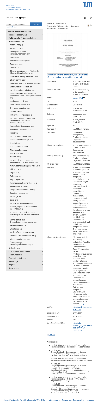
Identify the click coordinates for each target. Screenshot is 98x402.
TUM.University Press (17, 258)
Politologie (15, 176)
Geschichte (16, 111)
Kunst (14, 133)
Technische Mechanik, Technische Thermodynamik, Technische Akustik (24, 214)
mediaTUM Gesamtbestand (19, 32)
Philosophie (16, 169)
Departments (64, 369)
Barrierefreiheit (78, 400)
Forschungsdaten (15, 255)
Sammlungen (14, 261)
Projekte (12, 265)
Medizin (15, 157)
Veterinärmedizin (18, 225)
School (14, 248)
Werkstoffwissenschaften (22, 232)
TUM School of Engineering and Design (69, 380)
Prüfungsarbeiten (66, 355)
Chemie (15, 68)
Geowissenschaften (20, 108)
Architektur (16, 48)
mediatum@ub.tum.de (10, 400)
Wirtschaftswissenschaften (23, 236)
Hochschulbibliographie (18, 35)
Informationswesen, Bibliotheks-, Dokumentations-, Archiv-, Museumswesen (23, 120)
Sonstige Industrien (19, 193)
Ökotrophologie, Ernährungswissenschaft (21, 244)
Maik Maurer (63, 28)
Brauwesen (16, 64)
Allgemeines (16, 45)
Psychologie (17, 179)
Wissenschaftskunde (19, 239)
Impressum (89, 400)
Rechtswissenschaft (19, 186)
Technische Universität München (18, 9)
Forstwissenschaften (20, 105)
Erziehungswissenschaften (22, 90)
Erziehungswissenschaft (21, 87)
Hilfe (43, 400)
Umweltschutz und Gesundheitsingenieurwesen (23, 221)
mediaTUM (10, 5)
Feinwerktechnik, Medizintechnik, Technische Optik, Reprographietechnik (25, 96)
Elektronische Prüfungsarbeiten (22, 38)
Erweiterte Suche (12, 27)
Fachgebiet (16, 41)
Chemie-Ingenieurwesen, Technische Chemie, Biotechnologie (24, 72)
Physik (15, 173)
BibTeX (51, 335)
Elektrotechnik (18, 80)
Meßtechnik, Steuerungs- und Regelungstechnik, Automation (24, 161)
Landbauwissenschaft (20, 136)
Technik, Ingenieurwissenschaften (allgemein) (23, 208)
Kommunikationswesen (21, 129)
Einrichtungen (14, 268)
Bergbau (14, 57)
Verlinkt (82, 374)
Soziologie (15, 196)
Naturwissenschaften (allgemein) (25, 166)
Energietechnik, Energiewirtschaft (25, 83)
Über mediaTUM (33, 400)
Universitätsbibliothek (14, 7)
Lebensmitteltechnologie (21, 140)
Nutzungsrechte (54, 400)
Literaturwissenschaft (19, 147)
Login (22, 18)
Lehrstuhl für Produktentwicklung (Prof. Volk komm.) (70, 390)
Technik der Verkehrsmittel (22, 203)
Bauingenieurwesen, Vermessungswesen (20, 53)
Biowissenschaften (20, 61)
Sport (14, 200)
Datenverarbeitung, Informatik (24, 76)
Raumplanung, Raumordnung (23, 183)
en (91, 18)
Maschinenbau (18, 150)
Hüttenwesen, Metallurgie (21, 115)
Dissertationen (81, 355)
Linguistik (15, 143)
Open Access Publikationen (19, 251)
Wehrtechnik (16, 229)
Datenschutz (66, 400)
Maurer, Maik (78, 98)
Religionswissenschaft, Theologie (23, 190)
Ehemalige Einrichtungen (69, 389)
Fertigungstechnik (19, 101)
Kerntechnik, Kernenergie (22, 126)
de (85, 18)
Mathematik (16, 153)
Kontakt (23, 400)
